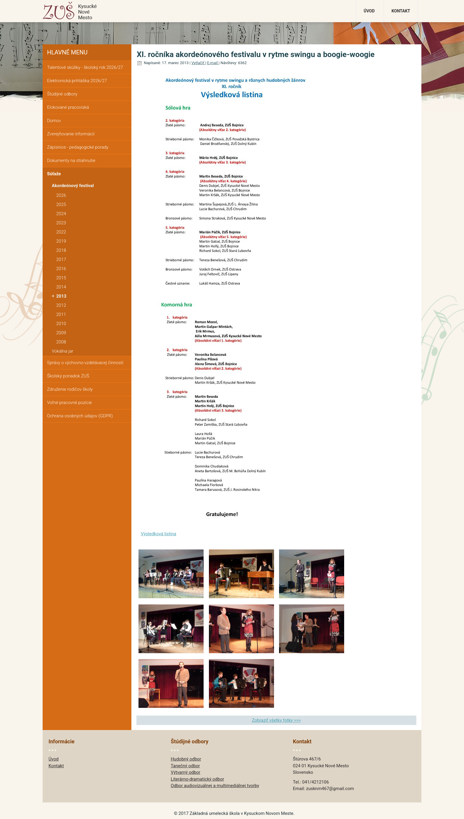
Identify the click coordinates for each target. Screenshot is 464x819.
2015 (61, 277)
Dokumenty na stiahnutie (71, 160)
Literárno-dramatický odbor (197, 779)
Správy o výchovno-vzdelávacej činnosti (85, 362)
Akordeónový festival (73, 185)
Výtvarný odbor (185, 772)
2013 (61, 296)
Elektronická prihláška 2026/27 (77, 80)
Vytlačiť (198, 63)
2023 (61, 223)
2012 (61, 305)
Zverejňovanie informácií (70, 134)
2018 (61, 250)
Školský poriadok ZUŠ (68, 376)
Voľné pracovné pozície (69, 402)
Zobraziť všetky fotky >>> (276, 720)
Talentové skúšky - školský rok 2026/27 (85, 67)
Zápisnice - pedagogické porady (77, 147)
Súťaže (54, 173)
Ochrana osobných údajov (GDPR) (80, 416)
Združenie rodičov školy (70, 389)
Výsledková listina (158, 533)
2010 (61, 323)
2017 (61, 259)
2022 (61, 232)
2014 (61, 287)
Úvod (369, 11)
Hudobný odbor (186, 759)
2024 (61, 213)
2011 (61, 314)
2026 (61, 195)
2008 (61, 342)
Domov (54, 120)
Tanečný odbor (185, 765)
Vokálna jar (62, 351)
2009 (61, 332)
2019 (61, 241)
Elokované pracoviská (68, 107)
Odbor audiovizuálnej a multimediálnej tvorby (215, 785)
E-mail (213, 63)
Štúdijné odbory (62, 94)
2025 (61, 204)
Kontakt (401, 11)
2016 (61, 268)
